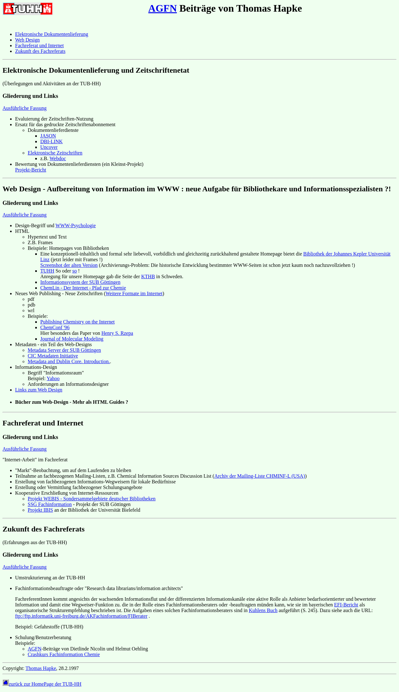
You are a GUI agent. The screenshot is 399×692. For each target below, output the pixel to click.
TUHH (47, 270)
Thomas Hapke (40, 668)
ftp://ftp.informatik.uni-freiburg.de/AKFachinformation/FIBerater (81, 616)
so (74, 270)
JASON (48, 135)
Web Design (27, 39)
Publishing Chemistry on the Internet (77, 321)
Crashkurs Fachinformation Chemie (64, 654)
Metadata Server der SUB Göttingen (64, 350)
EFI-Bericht (346, 604)
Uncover (49, 147)
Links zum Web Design (38, 389)
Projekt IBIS (40, 510)
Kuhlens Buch (263, 610)
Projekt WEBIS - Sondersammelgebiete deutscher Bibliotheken (91, 498)
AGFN (162, 8)
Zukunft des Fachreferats (40, 51)
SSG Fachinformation (50, 504)
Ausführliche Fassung (25, 108)
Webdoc (57, 158)
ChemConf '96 (55, 327)
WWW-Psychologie (75, 225)
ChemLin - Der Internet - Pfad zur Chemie (83, 287)
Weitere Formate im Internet (133, 293)
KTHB (148, 276)
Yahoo (53, 378)
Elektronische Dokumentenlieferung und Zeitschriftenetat (96, 70)
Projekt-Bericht (30, 169)
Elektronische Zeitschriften (55, 152)
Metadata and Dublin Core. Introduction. (69, 361)
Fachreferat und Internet (39, 45)
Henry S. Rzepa (117, 333)
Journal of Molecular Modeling (71, 338)
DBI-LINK (51, 141)
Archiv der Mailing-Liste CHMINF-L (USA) (259, 476)
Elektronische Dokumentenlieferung (51, 34)
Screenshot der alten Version (69, 265)
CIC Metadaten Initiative (53, 355)
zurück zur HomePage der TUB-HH (42, 684)
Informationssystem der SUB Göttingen (80, 282)
